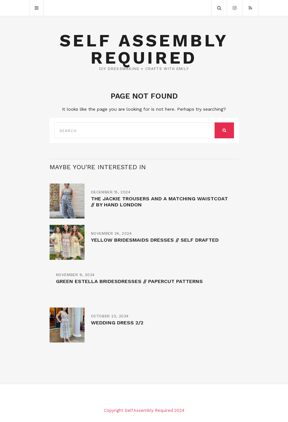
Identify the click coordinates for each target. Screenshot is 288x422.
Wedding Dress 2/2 (117, 323)
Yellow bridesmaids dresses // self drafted (155, 240)
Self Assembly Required (144, 49)
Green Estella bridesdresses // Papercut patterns (129, 281)
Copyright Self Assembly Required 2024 (144, 410)
